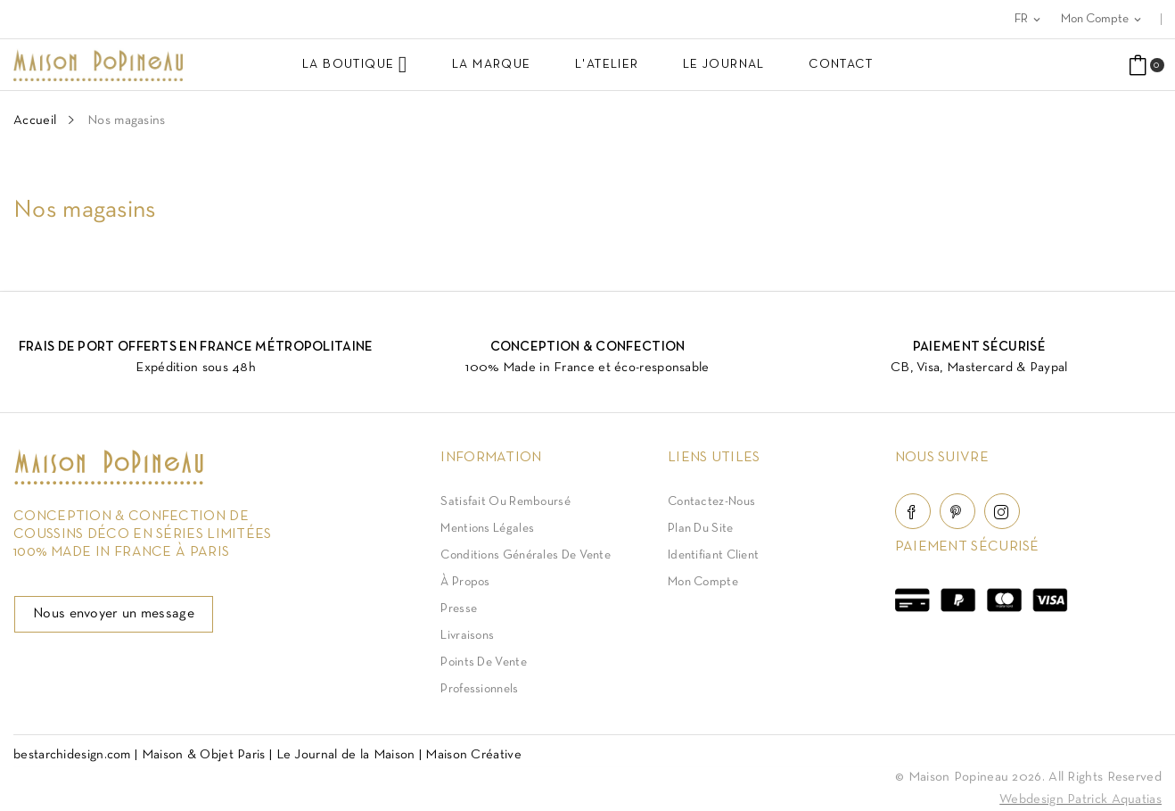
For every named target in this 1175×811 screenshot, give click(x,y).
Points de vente (483, 662)
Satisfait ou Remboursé (505, 502)
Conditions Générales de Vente (525, 555)
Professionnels (479, 689)
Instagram (1002, 511)
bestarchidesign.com (72, 755)
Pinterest (957, 511)
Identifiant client (713, 555)
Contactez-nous (711, 502)
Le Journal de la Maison (345, 755)
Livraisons (467, 635)
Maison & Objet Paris (204, 755)
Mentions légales (487, 528)
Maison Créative (473, 755)
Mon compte (703, 582)
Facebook (913, 511)
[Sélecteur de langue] (1029, 19)
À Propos (464, 582)
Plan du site (701, 528)
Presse (458, 609)
